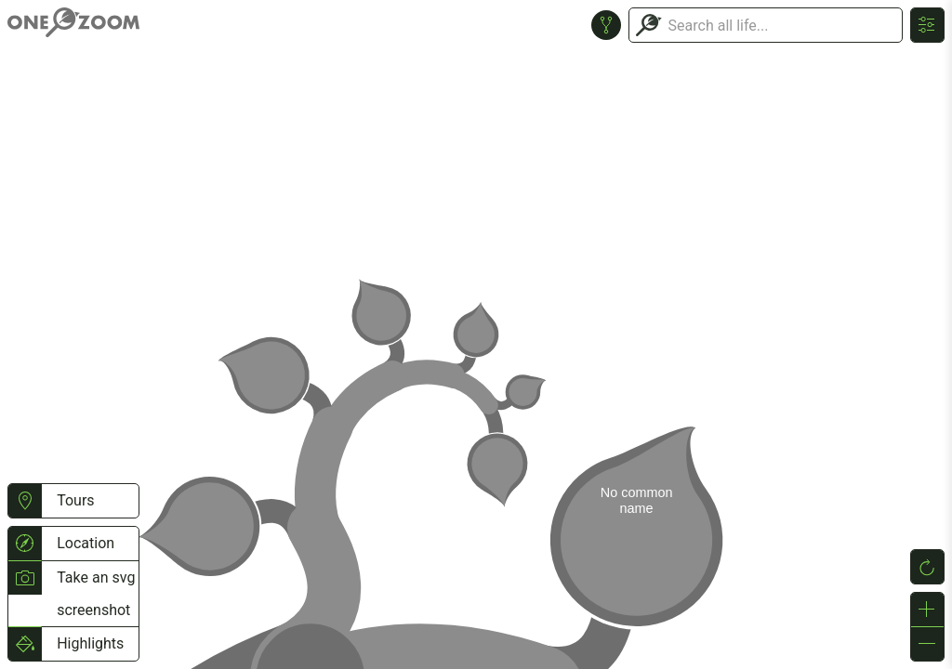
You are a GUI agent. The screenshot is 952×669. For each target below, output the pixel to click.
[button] (24, 501)
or (476, 334)
